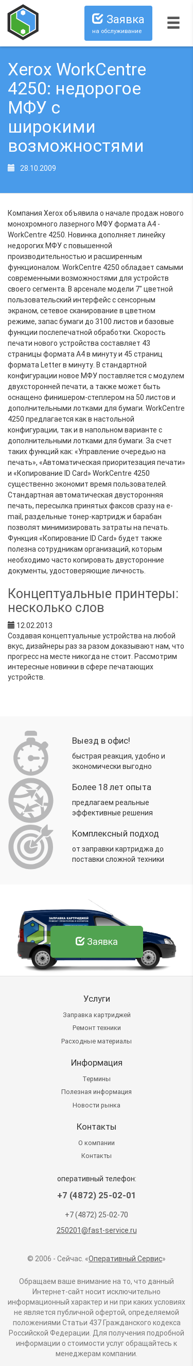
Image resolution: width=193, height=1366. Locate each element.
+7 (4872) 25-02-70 (96, 1215)
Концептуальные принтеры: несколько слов (93, 601)
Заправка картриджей (97, 1015)
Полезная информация (96, 1092)
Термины (96, 1079)
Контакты (96, 1156)
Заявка (118, 24)
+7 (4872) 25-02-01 (96, 1195)
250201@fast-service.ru (97, 1230)
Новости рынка (96, 1105)
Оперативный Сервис (125, 1259)
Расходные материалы (96, 1041)
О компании (96, 1143)
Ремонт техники (97, 1028)
